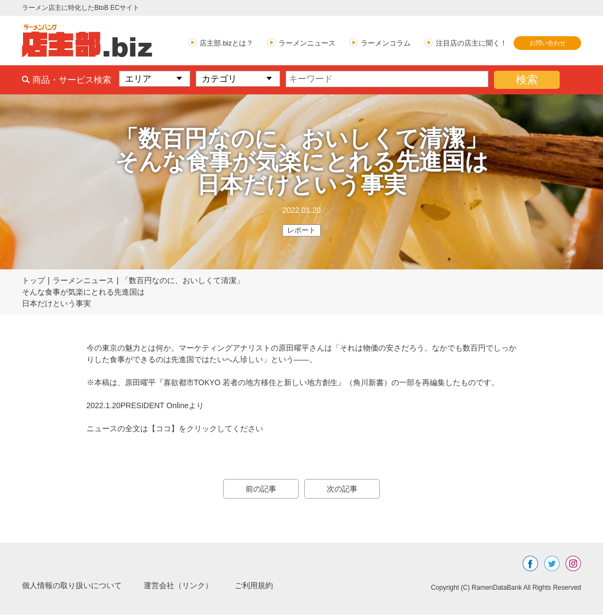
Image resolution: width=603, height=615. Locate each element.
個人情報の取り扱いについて (79, 585)
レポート (301, 230)
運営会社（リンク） (197, 585)
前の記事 (257, 489)
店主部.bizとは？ (226, 43)
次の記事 (345, 489)
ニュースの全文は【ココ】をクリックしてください (175, 429)
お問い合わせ (548, 43)
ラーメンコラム (386, 43)
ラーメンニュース (306, 43)
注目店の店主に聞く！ (471, 43)
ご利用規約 (281, 585)
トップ (33, 281)
